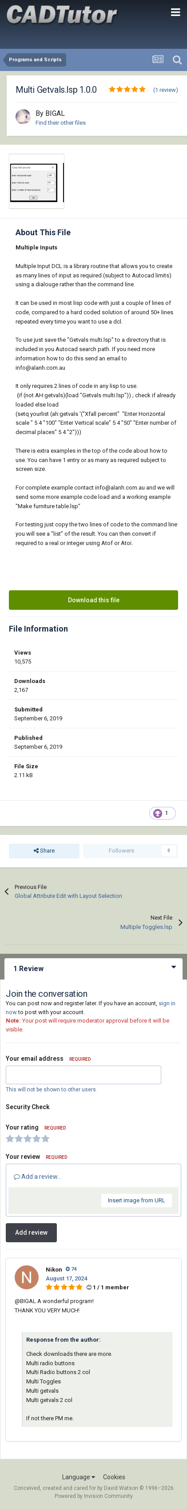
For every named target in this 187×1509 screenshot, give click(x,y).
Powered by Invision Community (94, 1496)
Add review (31, 1232)
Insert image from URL (136, 1200)
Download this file (93, 600)
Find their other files (61, 122)
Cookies (114, 1477)
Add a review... (37, 1176)
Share (44, 850)
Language (78, 1477)
